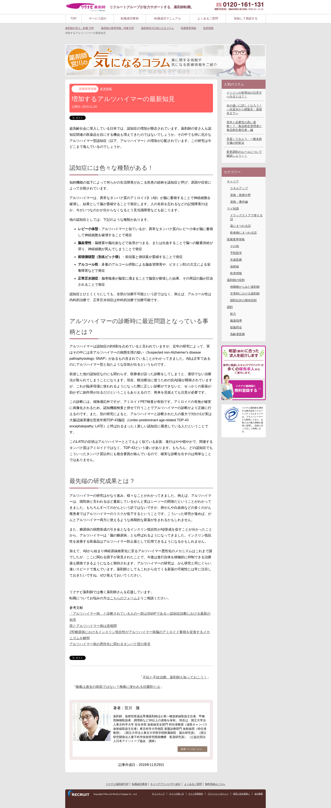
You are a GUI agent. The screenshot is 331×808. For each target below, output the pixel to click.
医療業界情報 (88, 89)
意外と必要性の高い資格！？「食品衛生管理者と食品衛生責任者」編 (244, 126)
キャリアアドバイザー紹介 (165, 784)
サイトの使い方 (176, 794)
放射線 (234, 266)
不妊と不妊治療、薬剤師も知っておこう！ (175, 677)
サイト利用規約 (195, 794)
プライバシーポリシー (218, 794)
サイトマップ (158, 794)
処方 (233, 314)
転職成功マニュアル (167, 18)
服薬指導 (236, 320)
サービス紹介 (98, 18)
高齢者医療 (237, 334)
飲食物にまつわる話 (243, 232)
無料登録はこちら (215, 784)
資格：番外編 (239, 201)
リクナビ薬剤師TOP (117, 784)
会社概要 (258, 794)
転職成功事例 (129, 18)
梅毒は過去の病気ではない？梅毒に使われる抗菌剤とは (118, 687)
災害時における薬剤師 (245, 293)
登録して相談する (246, 18)
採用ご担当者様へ (241, 794)
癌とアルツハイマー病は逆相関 (93, 626)
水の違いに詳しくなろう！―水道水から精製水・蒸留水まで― (244, 109)
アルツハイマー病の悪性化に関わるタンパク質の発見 (110, 644)
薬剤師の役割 (236, 280)
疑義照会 (236, 327)
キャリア (233, 181)
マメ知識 (233, 208)
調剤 (230, 307)
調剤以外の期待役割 (243, 300)
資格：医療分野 (240, 195)
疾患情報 (106, 89)
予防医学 (236, 253)
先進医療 (236, 259)
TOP (74, 18)
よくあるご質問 (207, 18)
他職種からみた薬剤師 (245, 286)
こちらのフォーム (123, 598)
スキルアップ (239, 188)
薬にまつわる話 (240, 226)
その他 (234, 246)
